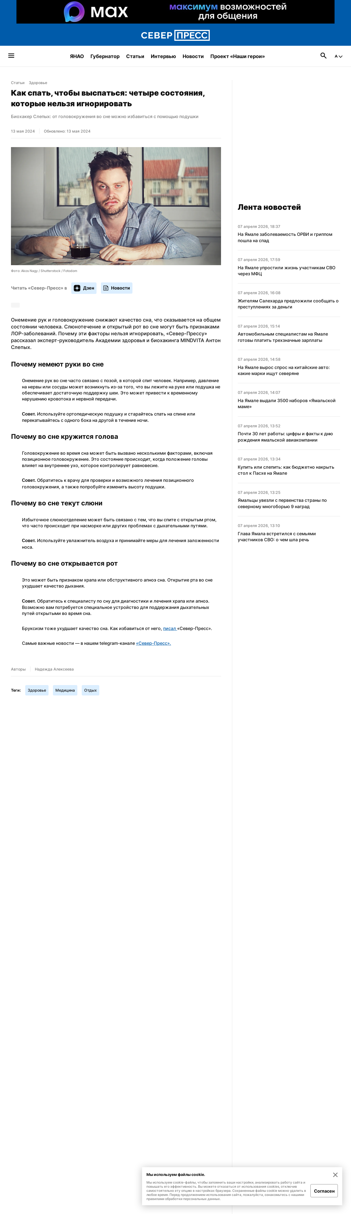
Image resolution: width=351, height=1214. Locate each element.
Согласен (324, 1191)
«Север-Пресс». (153, 643)
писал (170, 628)
